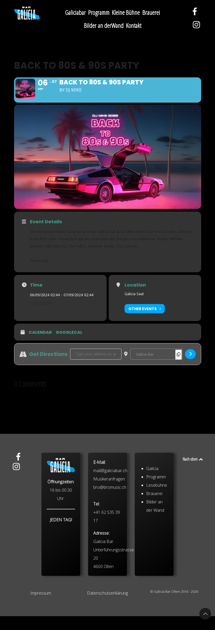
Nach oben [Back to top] (193, 473)
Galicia (152, 525)
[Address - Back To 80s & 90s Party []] (95, 367)
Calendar (40, 346)
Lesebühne (156, 542)
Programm (156, 534)
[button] (205, 614)
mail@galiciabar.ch (110, 527)
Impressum (40, 607)
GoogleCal (69, 346)
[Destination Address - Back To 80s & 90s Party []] (156, 367)
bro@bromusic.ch (109, 544)
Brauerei (154, 550)
